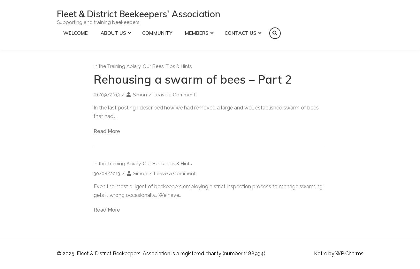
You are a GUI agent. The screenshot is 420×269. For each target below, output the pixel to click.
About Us (113, 33)
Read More (107, 131)
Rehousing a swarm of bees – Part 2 (193, 79)
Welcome (75, 33)
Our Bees (153, 66)
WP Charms (349, 253)
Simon (140, 95)
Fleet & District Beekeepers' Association (138, 13)
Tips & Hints (179, 66)
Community (157, 33)
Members (197, 33)
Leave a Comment (174, 95)
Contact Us (240, 33)
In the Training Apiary (117, 66)
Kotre (320, 253)
